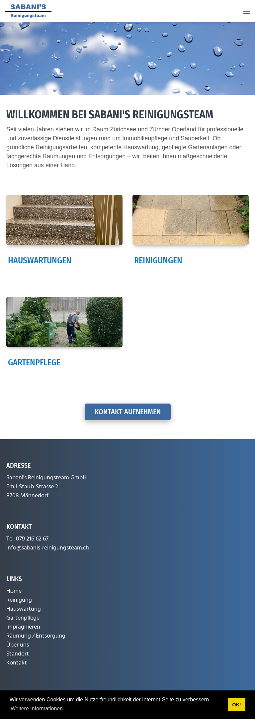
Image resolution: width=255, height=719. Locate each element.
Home (14, 591)
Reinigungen (158, 260)
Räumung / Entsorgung (35, 636)
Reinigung (19, 600)
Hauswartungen (39, 260)
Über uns (17, 645)
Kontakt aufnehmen (128, 411)
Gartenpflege (34, 362)
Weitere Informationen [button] (37, 708)
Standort (17, 654)
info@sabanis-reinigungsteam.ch (47, 548)
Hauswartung (23, 609)
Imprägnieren (23, 627)
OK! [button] (236, 704)
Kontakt (16, 663)
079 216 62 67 (32, 539)
